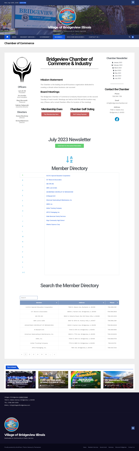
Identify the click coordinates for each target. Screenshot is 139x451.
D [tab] (22, 190)
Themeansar (37, 447)
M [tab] (22, 236)
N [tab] (22, 242)
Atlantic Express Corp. (53, 224)
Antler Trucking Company (54, 208)
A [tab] (22, 175)
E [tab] (22, 195)
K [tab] (22, 226)
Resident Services (27, 37)
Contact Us (94, 37)
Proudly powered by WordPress (13, 447)
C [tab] (22, 185)
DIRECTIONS (23, 397)
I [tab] (22, 216)
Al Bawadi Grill (50, 196)
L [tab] (22, 231)
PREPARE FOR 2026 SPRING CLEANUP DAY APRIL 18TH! (52, 382)
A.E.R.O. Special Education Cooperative (58, 176)
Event (9, 377)
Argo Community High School (55, 220)
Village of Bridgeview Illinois (69, 27)
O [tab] (22, 247)
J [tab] (22, 221)
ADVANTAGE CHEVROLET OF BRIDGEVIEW (59, 192)
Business (58, 37)
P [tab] (22, 252)
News (14, 37)
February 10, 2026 (113, 385)
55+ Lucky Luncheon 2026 (83, 381)
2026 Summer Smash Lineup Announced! (19, 381)
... (50, 354)
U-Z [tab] (23, 272)
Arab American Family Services (56, 216)
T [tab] (22, 267)
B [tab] (22, 180)
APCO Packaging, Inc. (53, 212)
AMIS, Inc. (49, 204)
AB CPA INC (50, 184)
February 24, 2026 (80, 385)
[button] (129, 37)
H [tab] (22, 211)
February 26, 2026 (48, 385)
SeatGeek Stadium (21, 377)
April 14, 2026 (13, 385)
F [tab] (22, 201)
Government (45, 37)
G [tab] (22, 206)
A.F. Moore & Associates (54, 180)
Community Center (78, 377)
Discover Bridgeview (75, 37)
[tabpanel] (82, 201)
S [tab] (22, 262)
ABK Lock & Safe (51, 188)
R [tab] (22, 257)
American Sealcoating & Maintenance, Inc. (59, 200)
